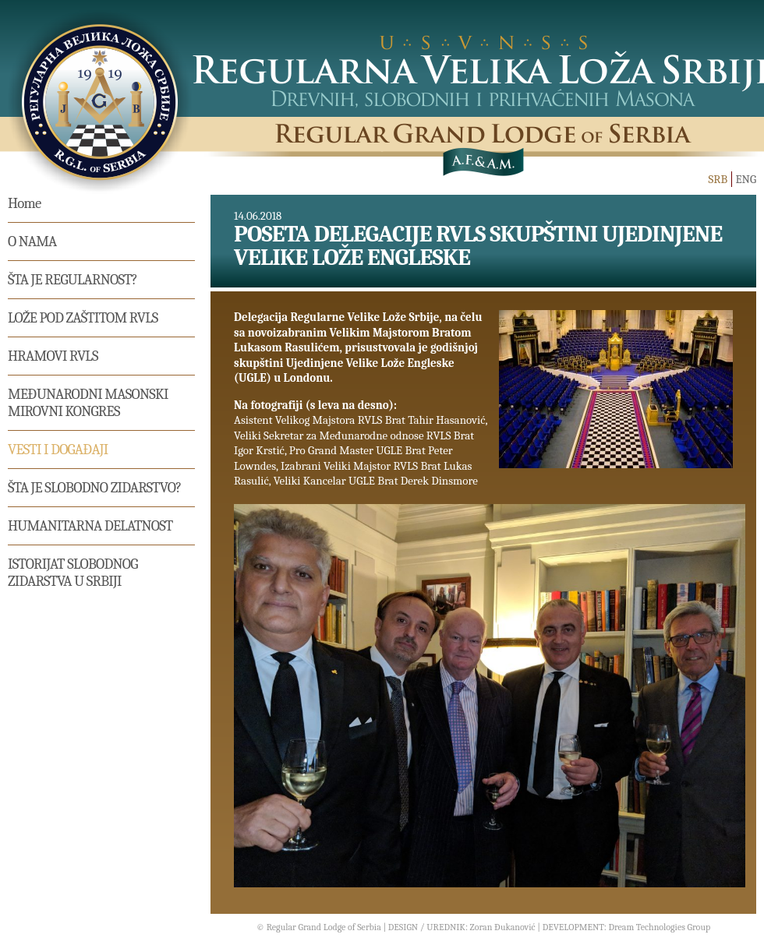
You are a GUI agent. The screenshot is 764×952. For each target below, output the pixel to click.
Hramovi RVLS (53, 356)
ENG (745, 179)
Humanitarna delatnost (90, 525)
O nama (32, 241)
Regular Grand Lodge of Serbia (324, 927)
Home (24, 203)
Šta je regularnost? (72, 279)
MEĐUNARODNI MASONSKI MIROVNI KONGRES (88, 403)
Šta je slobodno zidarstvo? (94, 487)
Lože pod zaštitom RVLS (83, 317)
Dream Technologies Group (659, 927)
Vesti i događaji (58, 449)
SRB (717, 179)
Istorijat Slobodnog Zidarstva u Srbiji (73, 572)
